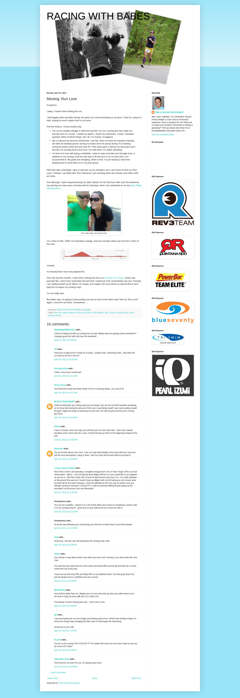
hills (106, 313)
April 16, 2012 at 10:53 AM (66, 459)
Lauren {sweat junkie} (64, 468)
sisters (126, 313)
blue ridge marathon (67, 313)
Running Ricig (61, 368)
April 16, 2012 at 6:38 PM (65, 606)
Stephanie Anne (61, 659)
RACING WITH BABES (98, 16)
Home (94, 678)
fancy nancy (60, 385)
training (51, 315)
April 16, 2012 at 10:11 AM (66, 376)
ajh (55, 615)
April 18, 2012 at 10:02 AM (66, 667)
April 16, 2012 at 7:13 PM (65, 631)
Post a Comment (58, 672)
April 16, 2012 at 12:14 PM (66, 512)
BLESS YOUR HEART (64, 401)
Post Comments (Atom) (69, 683)
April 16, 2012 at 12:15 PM (66, 528)
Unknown (58, 448)
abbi (56, 537)
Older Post (136, 678)
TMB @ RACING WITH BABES (169, 112)
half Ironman (87, 313)
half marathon (98, 313)
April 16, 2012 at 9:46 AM (65, 340)
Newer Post (53, 678)
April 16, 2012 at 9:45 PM (65, 650)
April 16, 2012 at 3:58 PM (65, 545)
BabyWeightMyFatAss (64, 330)
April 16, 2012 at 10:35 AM (66, 417)
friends (78, 313)
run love (112, 313)
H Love (57, 640)
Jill (55, 349)
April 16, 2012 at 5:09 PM (65, 581)
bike (56, 313)
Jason (57, 554)
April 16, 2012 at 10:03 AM (66, 359)
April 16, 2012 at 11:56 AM (66, 492)
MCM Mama (59, 590)
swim (132, 313)
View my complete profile (163, 134)
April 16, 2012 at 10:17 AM (66, 392)
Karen (57, 426)
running (119, 313)
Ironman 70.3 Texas (114, 278)
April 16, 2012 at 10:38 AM (66, 440)
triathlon (58, 315)
